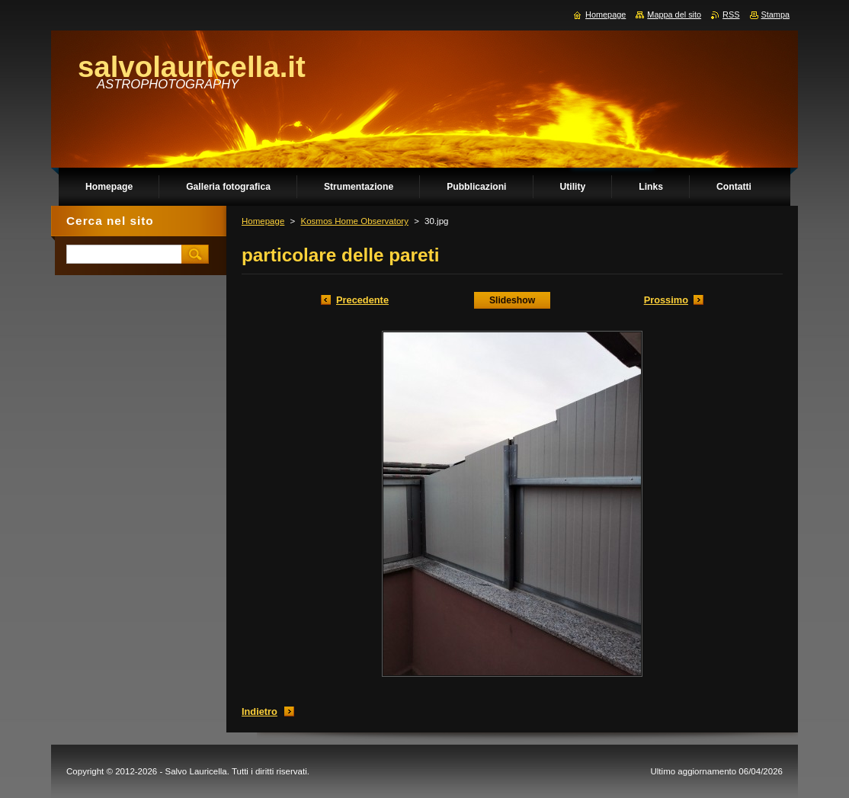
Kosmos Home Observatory (354, 221)
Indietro (259, 711)
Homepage (263, 221)
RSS (730, 14)
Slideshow (512, 300)
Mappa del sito (674, 14)
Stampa (775, 14)
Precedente (362, 300)
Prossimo (666, 300)
